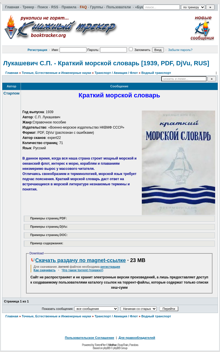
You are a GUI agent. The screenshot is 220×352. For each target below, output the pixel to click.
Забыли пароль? (180, 50)
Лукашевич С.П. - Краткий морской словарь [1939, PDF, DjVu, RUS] (106, 63)
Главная (11, 72)
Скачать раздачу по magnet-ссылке (78, 260)
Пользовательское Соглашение (89, 337)
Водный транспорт (156, 72)
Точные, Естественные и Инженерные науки (56, 72)
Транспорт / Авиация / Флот (116, 72)
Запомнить (139, 50)
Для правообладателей (137, 337)
